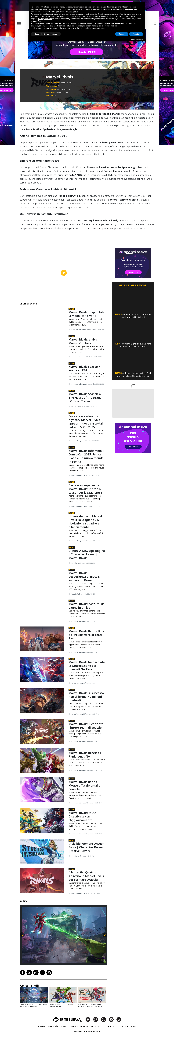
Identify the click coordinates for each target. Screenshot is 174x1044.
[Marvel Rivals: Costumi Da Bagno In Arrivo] (42, 626)
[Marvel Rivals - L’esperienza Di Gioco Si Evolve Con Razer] (42, 595)
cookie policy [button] (73, 12)
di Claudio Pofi (74, 609)
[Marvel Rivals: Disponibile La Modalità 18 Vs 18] (42, 316)
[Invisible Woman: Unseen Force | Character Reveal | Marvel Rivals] (42, 867)
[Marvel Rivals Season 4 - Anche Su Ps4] (42, 374)
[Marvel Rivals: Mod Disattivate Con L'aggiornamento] (42, 836)
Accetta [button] (136, 34)
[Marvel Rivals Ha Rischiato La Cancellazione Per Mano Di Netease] (42, 686)
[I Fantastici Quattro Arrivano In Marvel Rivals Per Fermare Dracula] (42, 896)
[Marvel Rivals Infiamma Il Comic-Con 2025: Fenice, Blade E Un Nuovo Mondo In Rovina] (42, 466)
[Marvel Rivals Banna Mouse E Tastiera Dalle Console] (42, 805)
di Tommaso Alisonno (77, 326)
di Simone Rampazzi (76, 449)
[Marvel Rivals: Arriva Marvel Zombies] (42, 345)
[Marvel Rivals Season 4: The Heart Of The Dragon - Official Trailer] (42, 402)
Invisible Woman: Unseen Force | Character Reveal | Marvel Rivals (86, 863)
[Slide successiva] (105, 951)
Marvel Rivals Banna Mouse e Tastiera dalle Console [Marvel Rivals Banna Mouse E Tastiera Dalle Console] (84, 801)
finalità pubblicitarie (45, 19)
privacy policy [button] (114, 7)
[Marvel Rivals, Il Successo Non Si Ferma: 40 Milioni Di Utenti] (42, 717)
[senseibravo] (87, 44)
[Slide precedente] (22, 951)
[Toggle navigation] (19, 24)
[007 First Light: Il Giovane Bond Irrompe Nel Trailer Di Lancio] (133, 327)
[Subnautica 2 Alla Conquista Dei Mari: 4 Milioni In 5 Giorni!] (133, 298)
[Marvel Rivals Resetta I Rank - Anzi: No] (42, 777)
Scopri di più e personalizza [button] (46, 34)
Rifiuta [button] (121, 34)
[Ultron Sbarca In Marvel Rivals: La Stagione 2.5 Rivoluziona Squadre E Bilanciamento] (42, 531)
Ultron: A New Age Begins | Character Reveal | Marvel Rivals (86, 562)
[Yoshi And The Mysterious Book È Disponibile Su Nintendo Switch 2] (133, 357)
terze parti (65, 14)
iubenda (140, 39)
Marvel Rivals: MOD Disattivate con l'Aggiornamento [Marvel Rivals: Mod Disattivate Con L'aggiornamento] (82, 832)
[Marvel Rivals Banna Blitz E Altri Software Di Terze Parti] (42, 655)
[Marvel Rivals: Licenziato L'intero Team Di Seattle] (42, 748)
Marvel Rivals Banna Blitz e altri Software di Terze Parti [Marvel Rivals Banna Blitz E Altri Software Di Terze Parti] (86, 651)
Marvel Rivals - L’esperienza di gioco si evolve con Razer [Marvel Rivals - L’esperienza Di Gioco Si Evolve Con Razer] (85, 591)
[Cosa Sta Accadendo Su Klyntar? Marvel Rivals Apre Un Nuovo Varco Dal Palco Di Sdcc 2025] (42, 431)
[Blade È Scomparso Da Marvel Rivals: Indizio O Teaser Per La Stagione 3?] (42, 501)
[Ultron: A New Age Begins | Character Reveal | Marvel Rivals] (42, 566)
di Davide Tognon (75, 699)
